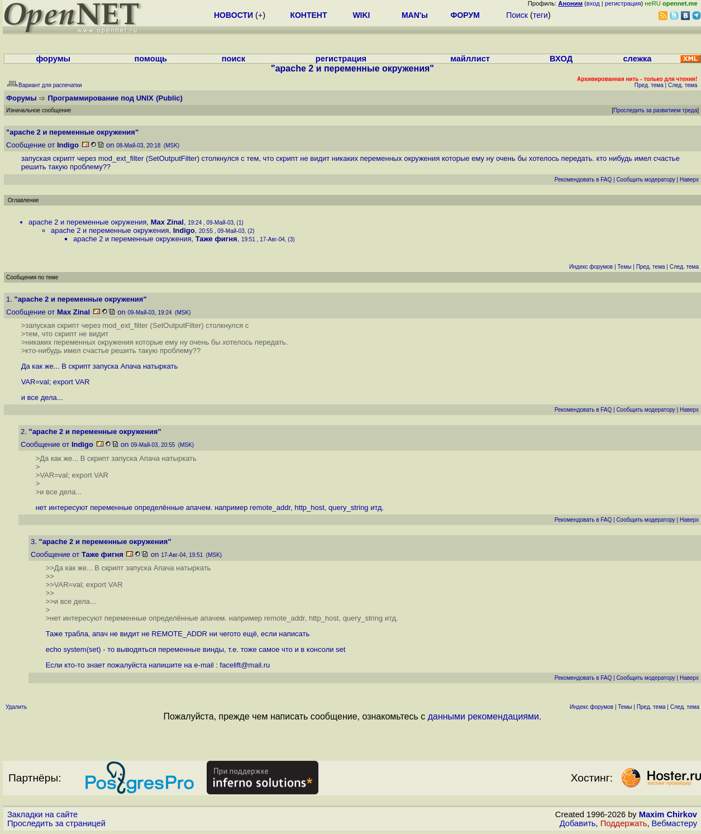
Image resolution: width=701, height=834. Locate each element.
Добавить (578, 823)
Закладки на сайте (42, 814)
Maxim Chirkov (668, 814)
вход (593, 3)
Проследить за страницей (56, 823)
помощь (150, 58)
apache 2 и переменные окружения (87, 222)
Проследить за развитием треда (655, 110)
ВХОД (561, 58)
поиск (233, 58)
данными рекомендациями (483, 716)
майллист (470, 58)
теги (540, 15)
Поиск (517, 15)
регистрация (623, 3)
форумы (53, 58)
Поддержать (623, 823)
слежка (637, 58)
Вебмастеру (674, 823)
